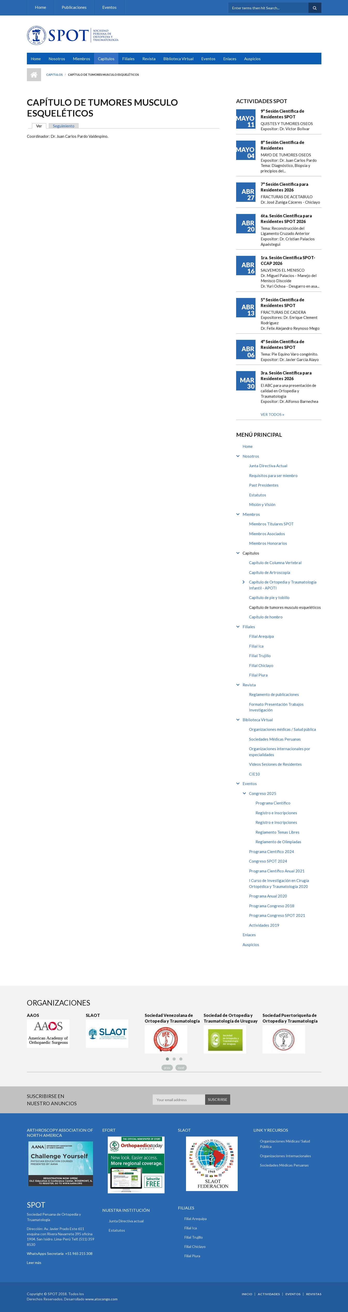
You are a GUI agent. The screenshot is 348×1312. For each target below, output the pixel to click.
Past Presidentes (264, 485)
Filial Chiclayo (261, 665)
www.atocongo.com (101, 1299)
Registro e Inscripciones (276, 812)
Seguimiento (63, 126)
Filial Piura (258, 675)
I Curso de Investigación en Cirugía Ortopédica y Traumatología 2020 (279, 883)
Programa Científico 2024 (271, 851)
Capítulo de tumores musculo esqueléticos (285, 607)
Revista (149, 58)
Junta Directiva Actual (268, 465)
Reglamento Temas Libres (277, 832)
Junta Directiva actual (126, 1221)
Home (40, 7)
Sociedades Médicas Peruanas (275, 739)
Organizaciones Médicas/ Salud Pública (285, 1144)
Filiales (128, 58)
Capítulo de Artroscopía (269, 572)
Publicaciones (74, 7)
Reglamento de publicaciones (274, 694)
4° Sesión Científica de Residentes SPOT (282, 344)
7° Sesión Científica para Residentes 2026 (284, 187)
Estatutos (257, 495)
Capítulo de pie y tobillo (269, 597)
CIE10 (254, 774)
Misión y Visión (262, 504)
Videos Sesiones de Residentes (275, 764)
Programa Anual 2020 (268, 896)
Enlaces (229, 58)
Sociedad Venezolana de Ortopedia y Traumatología (172, 1018)
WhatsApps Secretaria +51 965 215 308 (59, 1253)
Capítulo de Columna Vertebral (275, 562)
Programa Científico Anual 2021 (277, 871)
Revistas (313, 1294)
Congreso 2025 (262, 793)
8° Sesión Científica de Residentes (282, 145)
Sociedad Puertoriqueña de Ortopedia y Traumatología (290, 1018)
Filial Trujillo (260, 655)
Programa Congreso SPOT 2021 (277, 915)
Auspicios (252, 58)
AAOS (33, 1015)
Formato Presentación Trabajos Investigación (276, 707)
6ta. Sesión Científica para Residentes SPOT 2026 (286, 218)
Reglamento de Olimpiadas (278, 841)
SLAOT (93, 1015)
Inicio (34, 74)
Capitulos (106, 58)
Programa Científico (273, 803)
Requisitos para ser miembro (273, 475)
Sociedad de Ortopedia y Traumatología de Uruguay (231, 1018)
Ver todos (271, 414)
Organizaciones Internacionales (285, 1156)
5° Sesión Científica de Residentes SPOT (282, 302)
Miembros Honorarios (268, 543)
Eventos (109, 7)
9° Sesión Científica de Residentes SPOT (282, 114)
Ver (41, 126)
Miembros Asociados (267, 533)
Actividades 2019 (264, 925)
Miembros (81, 58)
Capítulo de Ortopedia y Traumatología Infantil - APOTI (282, 585)
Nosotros (57, 58)
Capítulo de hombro (266, 617)
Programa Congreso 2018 (271, 905)
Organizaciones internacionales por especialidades (279, 751)
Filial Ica (256, 646)
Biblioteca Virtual (178, 58)
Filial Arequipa (261, 636)
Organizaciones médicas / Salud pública (282, 729)
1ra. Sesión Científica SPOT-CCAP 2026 (288, 260)
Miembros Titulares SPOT (271, 523)
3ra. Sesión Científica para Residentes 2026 (286, 375)
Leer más (34, 1262)
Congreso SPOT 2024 (268, 861)
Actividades (269, 1294)
